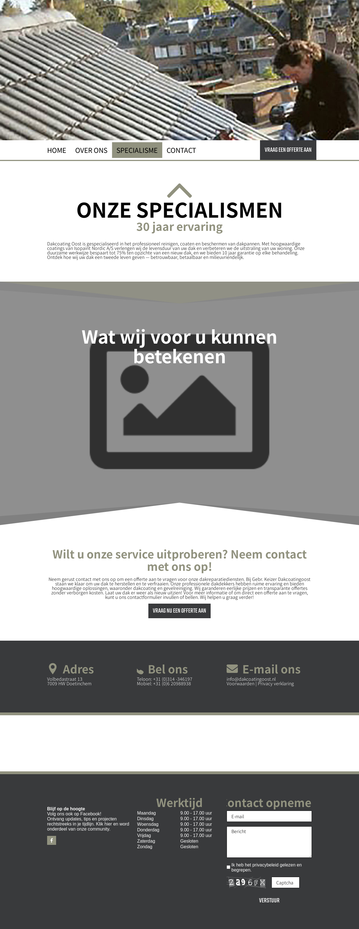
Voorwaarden (241, 683)
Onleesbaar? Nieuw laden (307, 882)
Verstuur (269, 900)
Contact (181, 150)
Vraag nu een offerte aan (179, 611)
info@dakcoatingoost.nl (251, 678)
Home (56, 150)
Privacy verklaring (276, 683)
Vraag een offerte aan (288, 150)
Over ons (91, 150)
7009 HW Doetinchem (69, 683)
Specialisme (137, 150)
